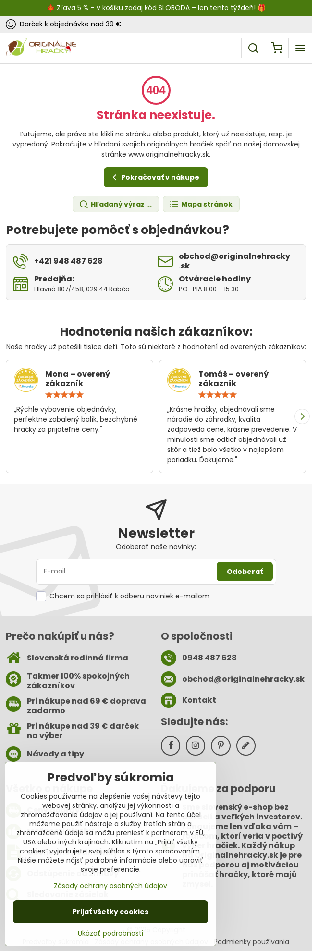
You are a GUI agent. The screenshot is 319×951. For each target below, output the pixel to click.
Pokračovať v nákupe (154, 177)
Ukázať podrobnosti (110, 938)
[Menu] (300, 48)
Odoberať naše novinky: (156, 546)
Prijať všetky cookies (110, 916)
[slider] (64, 395)
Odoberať (245, 571)
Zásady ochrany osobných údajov (110, 890)
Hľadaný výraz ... (115, 204)
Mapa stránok (201, 204)
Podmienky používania (251, 942)
